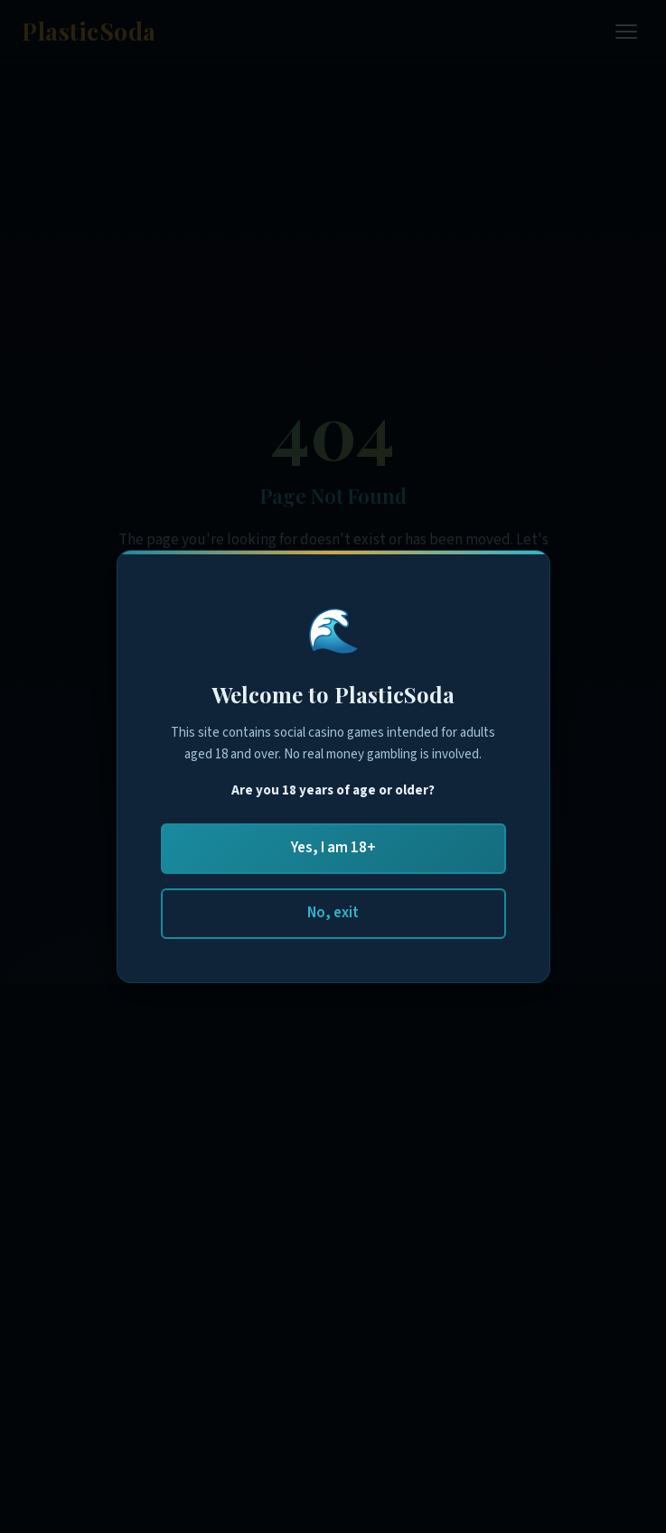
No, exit (333, 913)
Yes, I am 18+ (333, 848)
